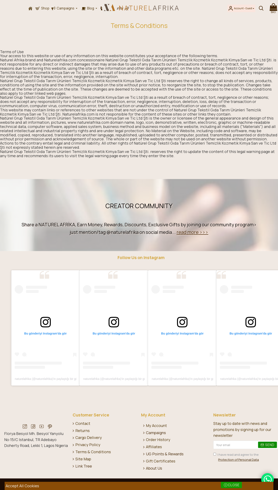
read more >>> (192, 232)
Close (234, 485)
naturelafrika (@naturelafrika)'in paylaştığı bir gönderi (49, 379)
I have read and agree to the (236, 457)
